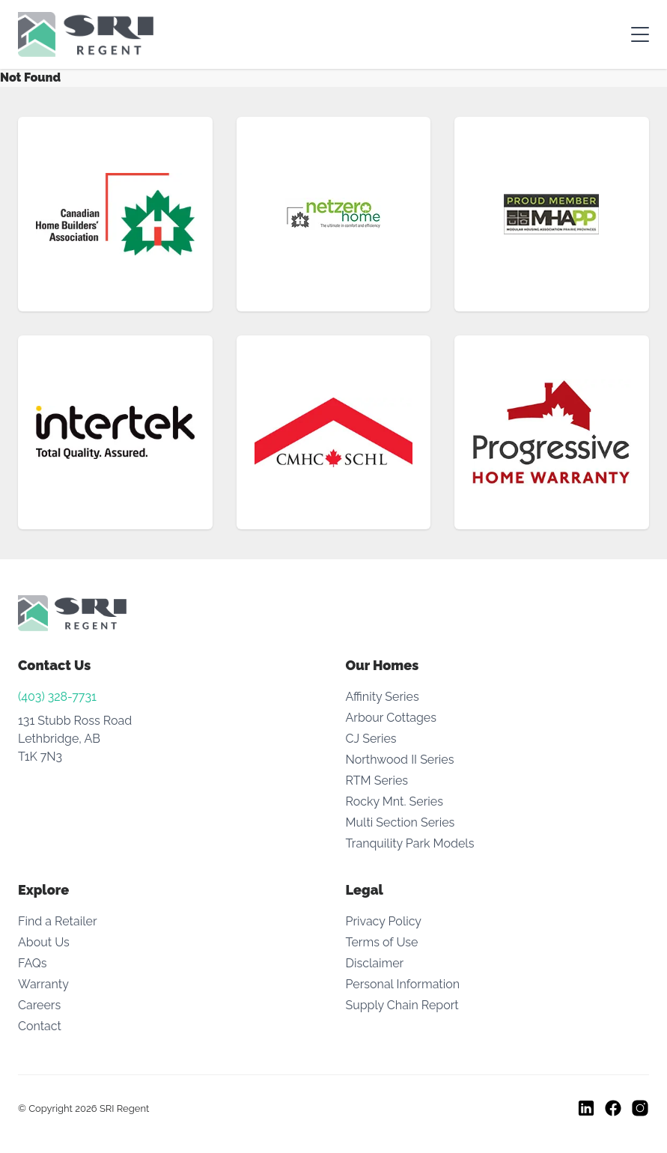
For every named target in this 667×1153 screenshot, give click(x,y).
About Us (44, 942)
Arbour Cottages (391, 718)
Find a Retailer (57, 921)
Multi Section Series (400, 822)
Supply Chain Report (402, 1005)
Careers (39, 1005)
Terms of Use (382, 942)
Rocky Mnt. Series (394, 801)
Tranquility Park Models (410, 843)
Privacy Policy (384, 921)
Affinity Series (382, 697)
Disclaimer (375, 963)
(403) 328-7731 (57, 697)
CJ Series (371, 738)
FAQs (32, 963)
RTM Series (377, 780)
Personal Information (403, 984)
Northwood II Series (400, 759)
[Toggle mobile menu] (640, 34)
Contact (39, 1026)
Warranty (43, 984)
